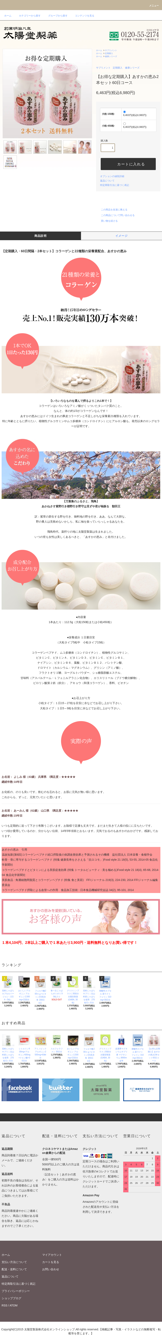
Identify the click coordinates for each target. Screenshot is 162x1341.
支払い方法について (14, 1262)
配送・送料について (14, 1269)
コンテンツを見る (82, 15)
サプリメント (111, 50)
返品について (107, 180)
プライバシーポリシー (16, 1291)
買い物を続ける (107, 220)
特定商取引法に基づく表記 (114, 185)
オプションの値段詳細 (112, 176)
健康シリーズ (111, 56)
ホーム (7, 15)
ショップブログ (11, 1298)
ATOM (13, 1305)
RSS (4, 1305)
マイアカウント (52, 1254)
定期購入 (109, 53)
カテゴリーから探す (27, 15)
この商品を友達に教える (111, 209)
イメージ (121, 235)
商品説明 (40, 235)
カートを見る (50, 1262)
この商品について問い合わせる (115, 215)
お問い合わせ (50, 1269)
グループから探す (55, 15)
